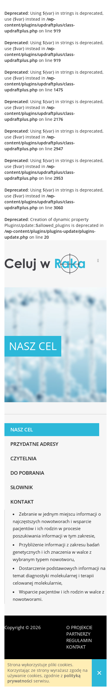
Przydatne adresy (34, 444)
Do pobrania (27, 472)
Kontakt (22, 501)
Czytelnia (23, 458)
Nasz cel (21, 429)
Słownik (21, 487)
